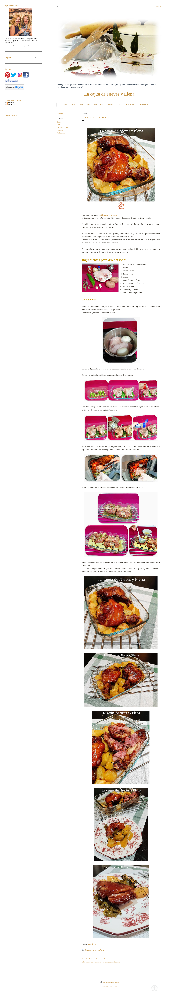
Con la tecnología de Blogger (109, 982)
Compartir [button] (60, 113)
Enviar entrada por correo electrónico (99, 959)
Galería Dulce (98, 104)
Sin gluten (60, 130)
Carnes (59, 122)
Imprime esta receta (92, 950)
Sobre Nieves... (130, 104)
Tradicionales (61, 133)
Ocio (119, 104)
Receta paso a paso (63, 127)
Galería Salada (85, 104)
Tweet (102, 950)
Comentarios (12, 104)
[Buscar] (159, 7)
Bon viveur (92, 944)
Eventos (110, 104)
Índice (74, 104)
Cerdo (59, 125)
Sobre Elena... (144, 104)
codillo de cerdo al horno (108, 215)
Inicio (65, 104)
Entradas (10, 103)
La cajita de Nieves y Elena (109, 94)
